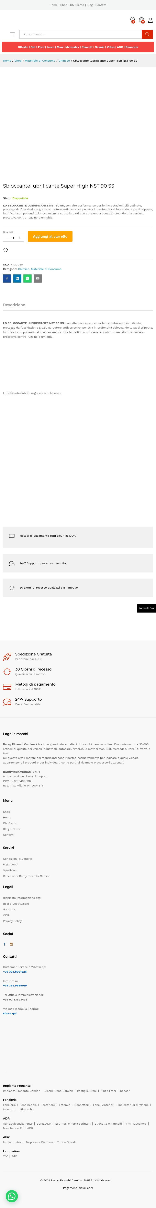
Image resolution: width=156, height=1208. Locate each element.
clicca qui (9, 1013)
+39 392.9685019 (15, 985)
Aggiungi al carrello (50, 236)
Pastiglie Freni (87, 1090)
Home (53, 5)
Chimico (23, 269)
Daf (33, 47)
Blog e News (11, 829)
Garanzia (9, 909)
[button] (12, 1196)
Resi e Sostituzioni (16, 903)
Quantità (8, 232)
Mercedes (72, 47)
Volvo (111, 47)
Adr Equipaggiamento (18, 1123)
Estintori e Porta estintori (72, 1123)
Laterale (64, 1104)
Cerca (147, 34)
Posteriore (48, 1104)
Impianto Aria (12, 1142)
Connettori (81, 1104)
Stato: (7, 198)
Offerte (23, 47)
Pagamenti (10, 864)
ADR (120, 47)
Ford (41, 47)
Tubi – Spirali (66, 1142)
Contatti (101, 5)
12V (5, 1156)
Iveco (50, 47)
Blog (90, 5)
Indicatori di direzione (133, 1104)
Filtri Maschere (136, 1123)
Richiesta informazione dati (22, 897)
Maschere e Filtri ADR (18, 1128)
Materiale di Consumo (46, 269)
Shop (63, 5)
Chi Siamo (77, 5)
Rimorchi (131, 47)
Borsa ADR (44, 1123)
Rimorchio (27, 1109)
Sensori (125, 1090)
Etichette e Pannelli (108, 1123)
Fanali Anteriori (103, 1104)
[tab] (16, 306)
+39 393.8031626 (15, 971)
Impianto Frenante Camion (21, 1090)
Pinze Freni (108, 1090)
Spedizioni (10, 870)
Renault (87, 47)
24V (14, 1156)
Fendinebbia (28, 1104)
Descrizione (14, 305)
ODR (6, 915)
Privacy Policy (12, 921)
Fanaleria (9, 1104)
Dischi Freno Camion (58, 1090)
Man (60, 47)
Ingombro (9, 1109)
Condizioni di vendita (17, 858)
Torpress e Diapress (39, 1142)
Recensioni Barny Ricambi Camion (26, 876)
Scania (99, 47)
